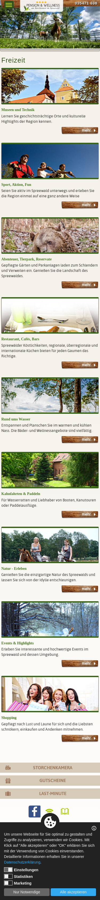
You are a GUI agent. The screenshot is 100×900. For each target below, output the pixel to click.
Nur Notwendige (26, 892)
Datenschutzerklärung (22, 862)
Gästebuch (65, 811)
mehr (86, 130)
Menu (8, 3)
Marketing (17, 883)
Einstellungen (21, 869)
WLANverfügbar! (50, 811)
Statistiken (18, 876)
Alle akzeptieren (73, 892)
